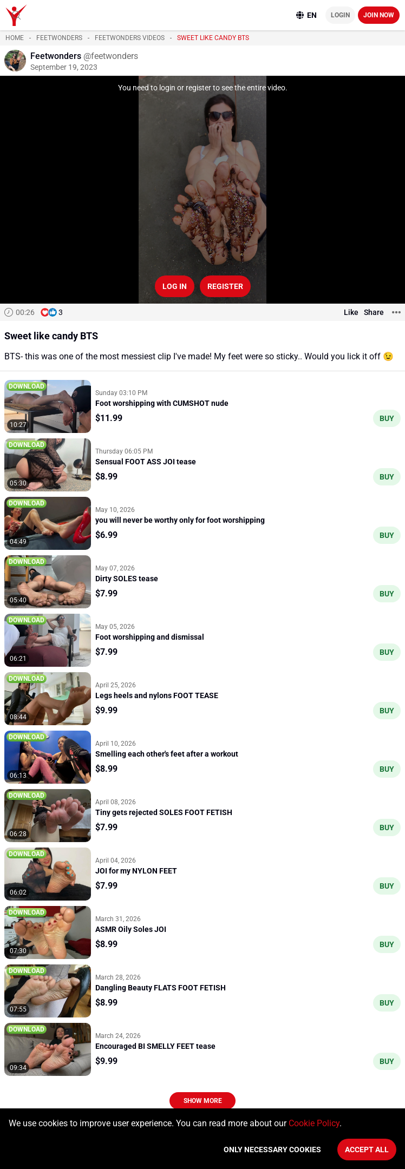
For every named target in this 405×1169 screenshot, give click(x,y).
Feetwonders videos (130, 38)
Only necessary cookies (272, 1149)
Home (14, 38)
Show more (203, 1101)
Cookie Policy (314, 1123)
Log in (174, 286)
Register (225, 286)
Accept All (367, 1149)
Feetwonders (59, 38)
